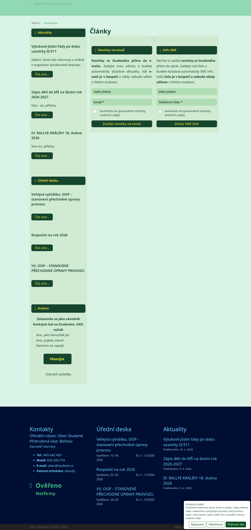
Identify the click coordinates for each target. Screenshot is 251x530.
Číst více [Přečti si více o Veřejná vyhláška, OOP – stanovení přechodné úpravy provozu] (41, 217)
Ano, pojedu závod (49, 340)
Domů (35, 23)
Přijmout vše (236, 524)
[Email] (122, 102)
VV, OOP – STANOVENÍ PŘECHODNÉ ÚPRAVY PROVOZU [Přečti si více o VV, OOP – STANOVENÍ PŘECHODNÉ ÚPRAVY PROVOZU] (58, 268)
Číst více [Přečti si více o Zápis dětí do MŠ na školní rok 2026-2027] (41, 115)
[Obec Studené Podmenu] (111, 9)
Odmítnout (216, 524)
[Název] (122, 91)
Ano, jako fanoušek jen (53, 335)
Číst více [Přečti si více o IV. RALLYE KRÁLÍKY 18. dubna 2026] (41, 156)
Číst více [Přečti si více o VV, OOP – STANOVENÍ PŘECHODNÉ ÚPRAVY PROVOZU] (41, 283)
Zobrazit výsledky (58, 374)
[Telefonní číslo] (187, 102)
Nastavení (197, 524)
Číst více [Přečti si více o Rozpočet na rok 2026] (41, 248)
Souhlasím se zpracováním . (123, 113)
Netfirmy (45, 493)
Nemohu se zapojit (50, 345)
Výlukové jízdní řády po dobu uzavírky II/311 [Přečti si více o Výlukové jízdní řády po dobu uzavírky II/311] (55, 49)
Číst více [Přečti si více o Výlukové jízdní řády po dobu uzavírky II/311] (41, 74)
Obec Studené (98, 8)
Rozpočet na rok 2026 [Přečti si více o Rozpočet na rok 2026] (49, 235)
